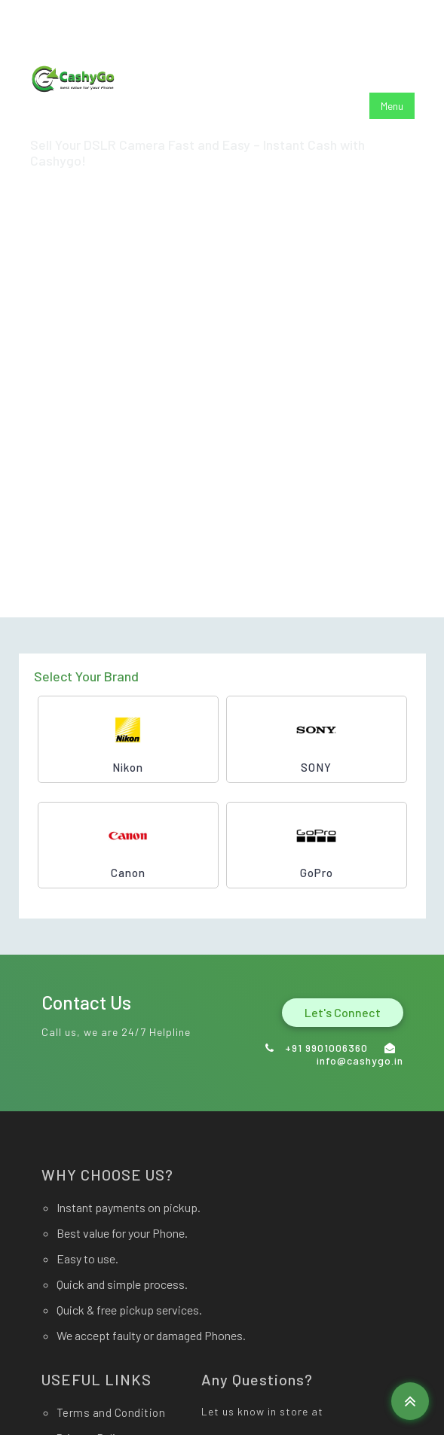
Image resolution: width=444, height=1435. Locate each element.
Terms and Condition (111, 1412)
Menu (392, 105)
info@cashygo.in (182, 23)
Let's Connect (343, 1012)
